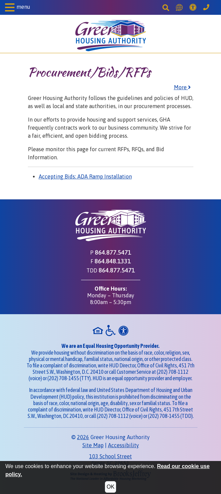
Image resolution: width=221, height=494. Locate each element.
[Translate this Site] (179, 7)
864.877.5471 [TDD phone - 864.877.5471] (117, 270)
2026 (83, 437)
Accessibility (123, 445)
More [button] (182, 87)
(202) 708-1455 (63, 378)
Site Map (93, 445)
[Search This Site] (165, 7)
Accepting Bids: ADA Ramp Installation (85, 176)
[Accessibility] (192, 7)
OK (110, 487)
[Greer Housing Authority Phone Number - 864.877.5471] (206, 7)
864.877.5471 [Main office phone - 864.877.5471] (113, 252)
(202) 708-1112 (172, 372)
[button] (17, 7)
